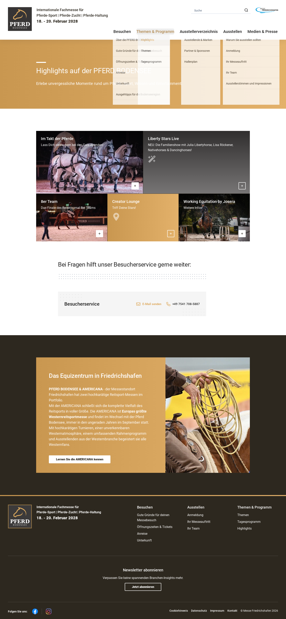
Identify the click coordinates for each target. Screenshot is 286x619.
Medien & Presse (262, 31)
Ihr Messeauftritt (198, 522)
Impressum (217, 610)
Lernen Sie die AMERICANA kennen (79, 459)
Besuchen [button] (122, 31)
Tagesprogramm (249, 522)
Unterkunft (144, 540)
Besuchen (145, 507)
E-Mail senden (151, 304)
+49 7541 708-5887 (186, 304)
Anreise (142, 534)
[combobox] (221, 10)
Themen (243, 515)
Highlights (244, 528)
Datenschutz (199, 610)
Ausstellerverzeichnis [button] (199, 31)
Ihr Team (193, 528)
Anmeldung (195, 515)
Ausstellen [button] (232, 31)
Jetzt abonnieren (143, 587)
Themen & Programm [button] (155, 31)
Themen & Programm (254, 507)
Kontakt (232, 610)
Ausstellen (195, 507)
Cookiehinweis (178, 610)
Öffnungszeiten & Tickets (154, 527)
